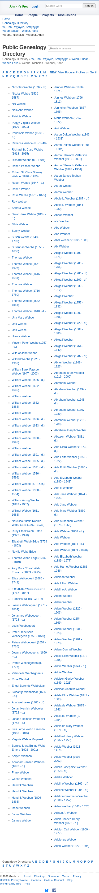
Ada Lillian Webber (66, 583)
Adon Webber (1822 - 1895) (72, 846)
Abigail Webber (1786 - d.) (70, 273)
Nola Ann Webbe (22, 110)
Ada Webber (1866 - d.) (69, 531)
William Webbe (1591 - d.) (28, 454)
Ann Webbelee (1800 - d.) (28, 702)
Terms (65, 876)
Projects (48, 15)
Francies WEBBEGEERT (27, 599)
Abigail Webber (63, 296)
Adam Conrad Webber (68, 649)
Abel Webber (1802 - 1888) (71, 240)
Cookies (36, 880)
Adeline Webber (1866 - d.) (71, 783)
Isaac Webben (21, 808)
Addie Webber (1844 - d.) (70, 666)
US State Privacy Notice (14, 880)
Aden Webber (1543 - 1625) (72, 806)
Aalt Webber (62, 128)
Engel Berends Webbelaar (28, 685)
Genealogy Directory (15, 23)
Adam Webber (63, 596)
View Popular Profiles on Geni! (73, 72)
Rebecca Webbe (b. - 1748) (29, 143)
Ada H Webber (63, 488)
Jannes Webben (22, 820)
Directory (39, 876)
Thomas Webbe (22, 257)
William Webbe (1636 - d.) (28, 419)
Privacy (77, 876)
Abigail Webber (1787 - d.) (70, 356)
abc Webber (61, 221)
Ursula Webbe (21, 336)
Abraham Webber (65, 383)
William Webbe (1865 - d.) (28, 461)
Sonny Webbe (21, 230)
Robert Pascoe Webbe (26, 166)
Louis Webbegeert (23, 625)
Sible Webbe (20, 224)
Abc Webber (62, 227)
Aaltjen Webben (22, 756)
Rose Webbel (20, 679)
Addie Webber (63, 672)
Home (19, 15)
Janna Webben (21, 814)
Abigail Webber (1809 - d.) (70, 279)
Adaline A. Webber (66, 589)
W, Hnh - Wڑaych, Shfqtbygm (20, 27)
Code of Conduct (54, 880)
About (27, 876)
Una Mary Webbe (23, 317)
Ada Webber (62, 537)
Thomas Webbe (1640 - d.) (29, 311)
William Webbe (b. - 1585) (28, 484)
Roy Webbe (19, 201)
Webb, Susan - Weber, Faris (20, 30)
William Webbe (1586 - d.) (28, 380)
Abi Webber (61, 246)
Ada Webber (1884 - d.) (69, 544)
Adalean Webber (64, 577)
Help (27, 883)
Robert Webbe (21, 189)
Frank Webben (21, 772)
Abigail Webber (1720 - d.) (70, 323)
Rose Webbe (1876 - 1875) (29, 195)
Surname (53, 876)
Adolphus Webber (65, 839)
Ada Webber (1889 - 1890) (71, 550)
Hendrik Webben (22, 785)
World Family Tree (10, 883)
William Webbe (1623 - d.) (28, 425)
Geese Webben (21, 779)
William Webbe (21, 396)
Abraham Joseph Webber (70, 430)
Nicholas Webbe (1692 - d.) (29, 87)
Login (35, 6)
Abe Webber (62, 234)
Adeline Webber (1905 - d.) (71, 790)
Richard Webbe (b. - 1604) (28, 160)
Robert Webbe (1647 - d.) (28, 182)
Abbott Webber (63, 215)
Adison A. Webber (65, 812)
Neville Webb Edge (24, 551)
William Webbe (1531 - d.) (28, 467)
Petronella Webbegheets (27, 673)
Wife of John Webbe (24, 353)
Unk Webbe (19, 324)
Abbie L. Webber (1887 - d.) (71, 198)
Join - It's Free (18, 6)
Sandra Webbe (21, 208)
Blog (70, 880)
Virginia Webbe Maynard (27, 739)
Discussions (67, 15)
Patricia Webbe (21, 116)
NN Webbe (19, 104)
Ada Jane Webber (65, 504)
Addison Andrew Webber (70, 689)
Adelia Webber (63, 777)
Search (89, 6)
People (33, 15)
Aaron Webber (63, 185)
